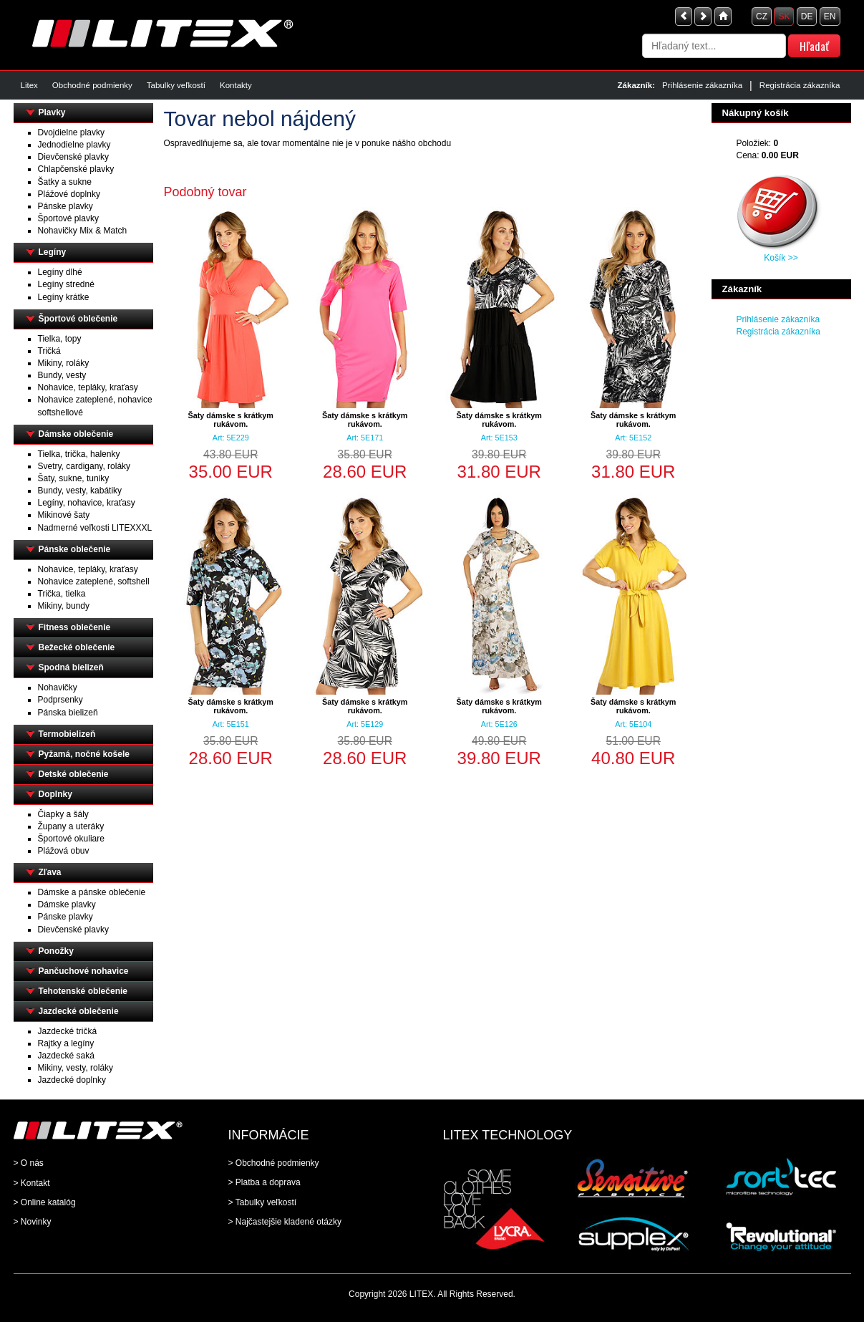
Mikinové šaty (64, 515)
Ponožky (56, 951)
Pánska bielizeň (68, 713)
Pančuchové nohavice (84, 971)
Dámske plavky (67, 904)
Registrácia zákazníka (799, 85)
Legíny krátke (63, 297)
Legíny (53, 252)
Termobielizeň (67, 734)
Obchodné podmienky (92, 85)
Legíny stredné (66, 284)
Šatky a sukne (65, 182)
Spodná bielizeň (71, 667)
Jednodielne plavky (74, 145)
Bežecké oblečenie (77, 647)
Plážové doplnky (69, 194)
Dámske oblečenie (76, 434)
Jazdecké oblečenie (79, 1011)
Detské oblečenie (74, 774)
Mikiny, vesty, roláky (76, 1068)
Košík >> (780, 258)
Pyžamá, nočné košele (84, 754)
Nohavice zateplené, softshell (94, 581)
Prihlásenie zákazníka (702, 85)
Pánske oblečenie (75, 549)
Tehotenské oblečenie (83, 991)
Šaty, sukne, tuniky (74, 478)
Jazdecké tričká (67, 1031)
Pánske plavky (65, 206)
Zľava (50, 872)
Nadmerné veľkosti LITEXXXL (95, 528)
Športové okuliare (71, 839)
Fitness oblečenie (75, 627)
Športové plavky (68, 218)
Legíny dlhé (60, 272)
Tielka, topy (60, 339)
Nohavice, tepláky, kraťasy (88, 387)
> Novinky (33, 1222)
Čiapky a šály (63, 814)
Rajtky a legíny (66, 1043)
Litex (29, 85)
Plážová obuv (63, 851)
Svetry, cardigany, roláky (84, 466)
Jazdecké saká (66, 1056)
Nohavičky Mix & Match (82, 231)
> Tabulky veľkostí (262, 1202)
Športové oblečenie (78, 319)
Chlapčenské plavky (76, 169)
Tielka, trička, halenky (79, 454)
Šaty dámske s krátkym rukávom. (230, 419)
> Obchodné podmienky (273, 1163)
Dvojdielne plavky (71, 132)
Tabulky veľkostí (176, 85)
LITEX (421, 1294)
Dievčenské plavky (73, 157)
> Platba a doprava (264, 1182)
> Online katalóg (45, 1202)
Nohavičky (57, 687)
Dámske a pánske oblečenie (92, 892)
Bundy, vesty (62, 375)
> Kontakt (32, 1183)
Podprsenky (60, 700)
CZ (761, 16)
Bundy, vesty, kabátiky (80, 491)
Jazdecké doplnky (72, 1080)
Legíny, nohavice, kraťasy (86, 503)
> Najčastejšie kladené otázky (284, 1222)
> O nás (29, 1163)
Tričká (49, 351)
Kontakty (236, 85)
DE (807, 16)
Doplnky (55, 794)
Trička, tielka (62, 594)
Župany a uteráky (71, 826)
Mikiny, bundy (63, 606)
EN (830, 16)
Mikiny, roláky (63, 363)
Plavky (52, 112)
